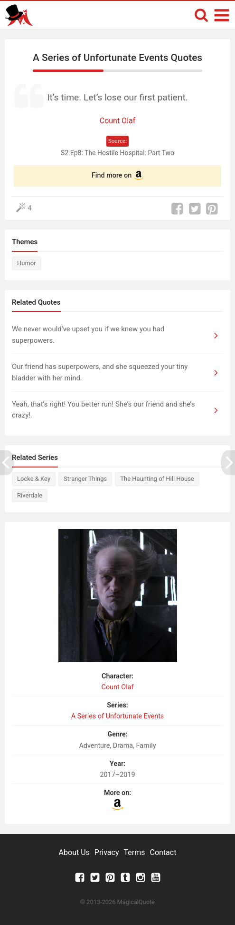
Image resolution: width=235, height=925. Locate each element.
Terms (134, 852)
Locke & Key (33, 478)
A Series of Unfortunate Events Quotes (117, 57)
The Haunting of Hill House (157, 478)
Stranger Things (85, 478)
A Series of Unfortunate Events (117, 716)
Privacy (106, 852)
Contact (163, 852)
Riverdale (29, 495)
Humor (26, 263)
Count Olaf (118, 120)
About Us (74, 852)
